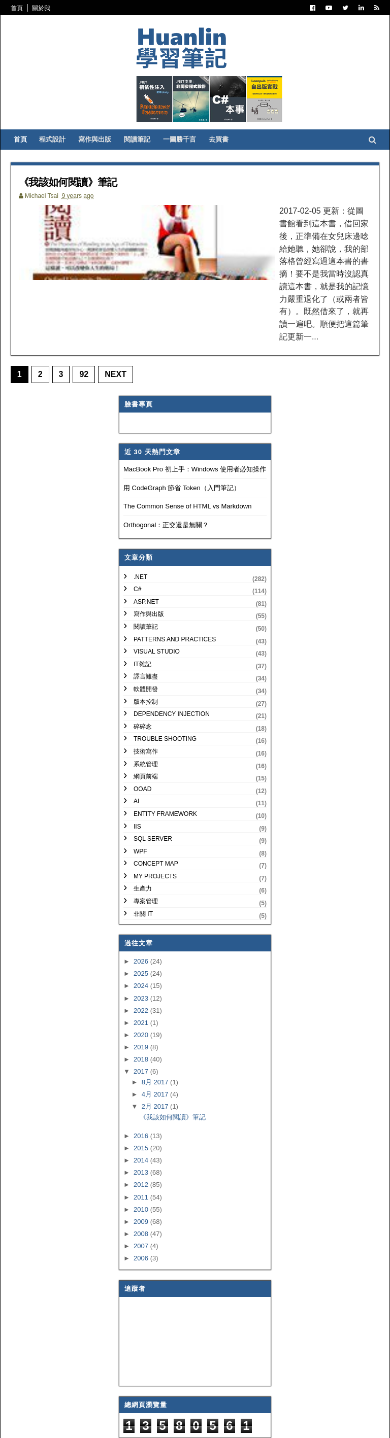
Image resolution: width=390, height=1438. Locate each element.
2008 (142, 1192)
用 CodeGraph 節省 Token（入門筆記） (181, 447)
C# (137, 548)
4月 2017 (156, 1053)
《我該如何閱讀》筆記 (84, 200)
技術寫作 (146, 710)
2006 (142, 1217)
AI (136, 760)
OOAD (142, 747)
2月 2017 (156, 1065)
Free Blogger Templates (167, 1423)
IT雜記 (142, 623)
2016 (142, 1095)
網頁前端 (146, 735)
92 (90, 333)
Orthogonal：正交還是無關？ (166, 484)
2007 (142, 1205)
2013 (142, 1132)
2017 (142, 1030)
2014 (142, 1119)
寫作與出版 (104, 157)
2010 (142, 1168)
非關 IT (143, 872)
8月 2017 (156, 1041)
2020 (142, 994)
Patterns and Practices (175, 598)
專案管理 (146, 860)
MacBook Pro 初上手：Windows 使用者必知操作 (194, 428)
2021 (142, 981)
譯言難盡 (146, 635)
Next (123, 333)
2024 (142, 945)
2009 (142, 1180)
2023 (142, 957)
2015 (142, 1107)
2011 (142, 1156)
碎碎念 (143, 685)
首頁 (23, 8)
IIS (137, 785)
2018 (142, 1018)
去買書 (228, 157)
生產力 (143, 847)
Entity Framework (165, 772)
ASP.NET (146, 560)
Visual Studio (157, 610)
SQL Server (153, 797)
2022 (142, 969)
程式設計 (62, 157)
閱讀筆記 (147, 157)
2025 (142, 933)
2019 (142, 1006)
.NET (140, 535)
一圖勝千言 (189, 157)
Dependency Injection (172, 672)
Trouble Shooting (165, 698)
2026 (142, 921)
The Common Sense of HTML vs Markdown (187, 465)
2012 (142, 1144)
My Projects (155, 835)
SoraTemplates (69, 1423)
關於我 (48, 8)
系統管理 (146, 723)
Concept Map (156, 823)
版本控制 (146, 660)
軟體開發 (146, 648)
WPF (140, 810)
